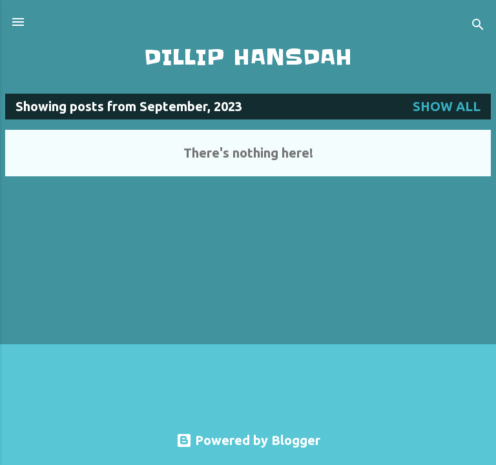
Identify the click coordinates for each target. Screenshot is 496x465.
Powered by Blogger (248, 440)
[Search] (478, 26)
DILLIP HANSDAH (248, 57)
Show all (446, 106)
